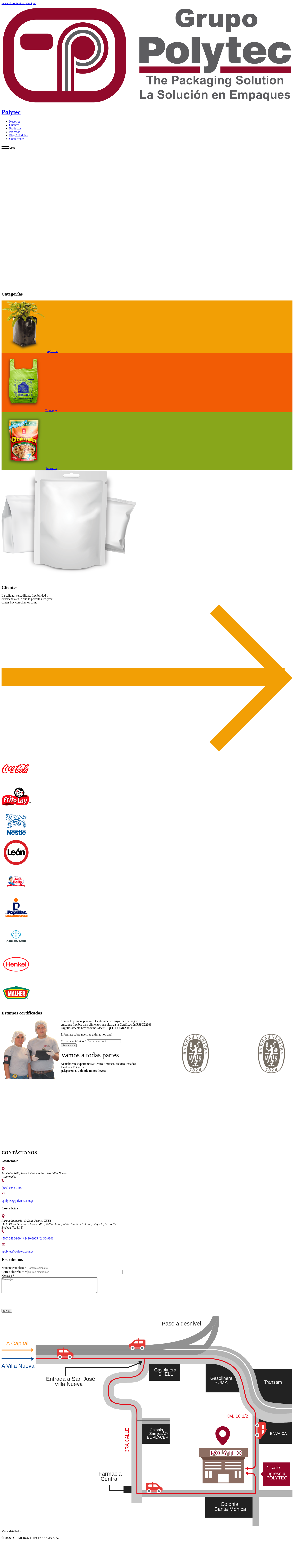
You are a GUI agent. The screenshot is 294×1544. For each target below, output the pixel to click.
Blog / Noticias (18, 135)
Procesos (14, 131)
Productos (15, 128)
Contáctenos (16, 138)
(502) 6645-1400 (12, 1187)
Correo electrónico (73, 1041)
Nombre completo (14, 1267)
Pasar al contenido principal (19, 3)
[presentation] (31, 1304)
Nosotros (14, 121)
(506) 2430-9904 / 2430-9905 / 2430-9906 (28, 1238)
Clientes (14, 125)
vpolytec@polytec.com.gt (17, 1200)
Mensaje (8, 1275)
